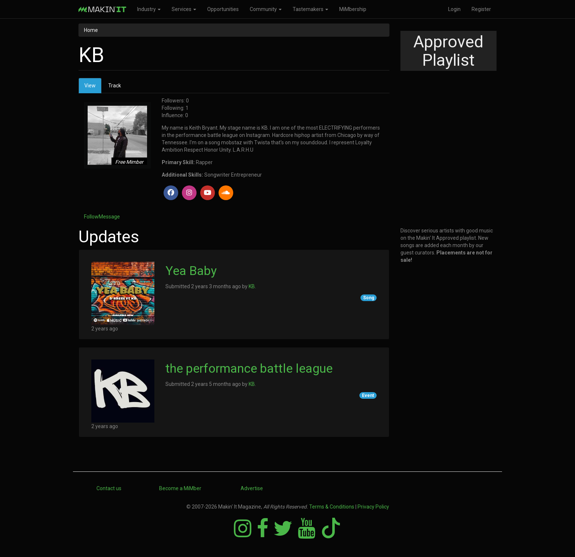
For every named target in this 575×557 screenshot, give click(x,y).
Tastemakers (310, 9)
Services (184, 9)
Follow (91, 217)
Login (454, 9)
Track (114, 85)
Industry (149, 9)
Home (91, 30)
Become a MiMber (180, 488)
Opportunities (223, 9)
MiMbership (352, 9)
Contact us (108, 488)
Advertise (252, 488)
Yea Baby (191, 270)
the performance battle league (249, 368)
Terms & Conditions (331, 507)
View (93, 87)
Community (266, 9)
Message (109, 217)
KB (252, 286)
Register (481, 9)
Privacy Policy (373, 507)
